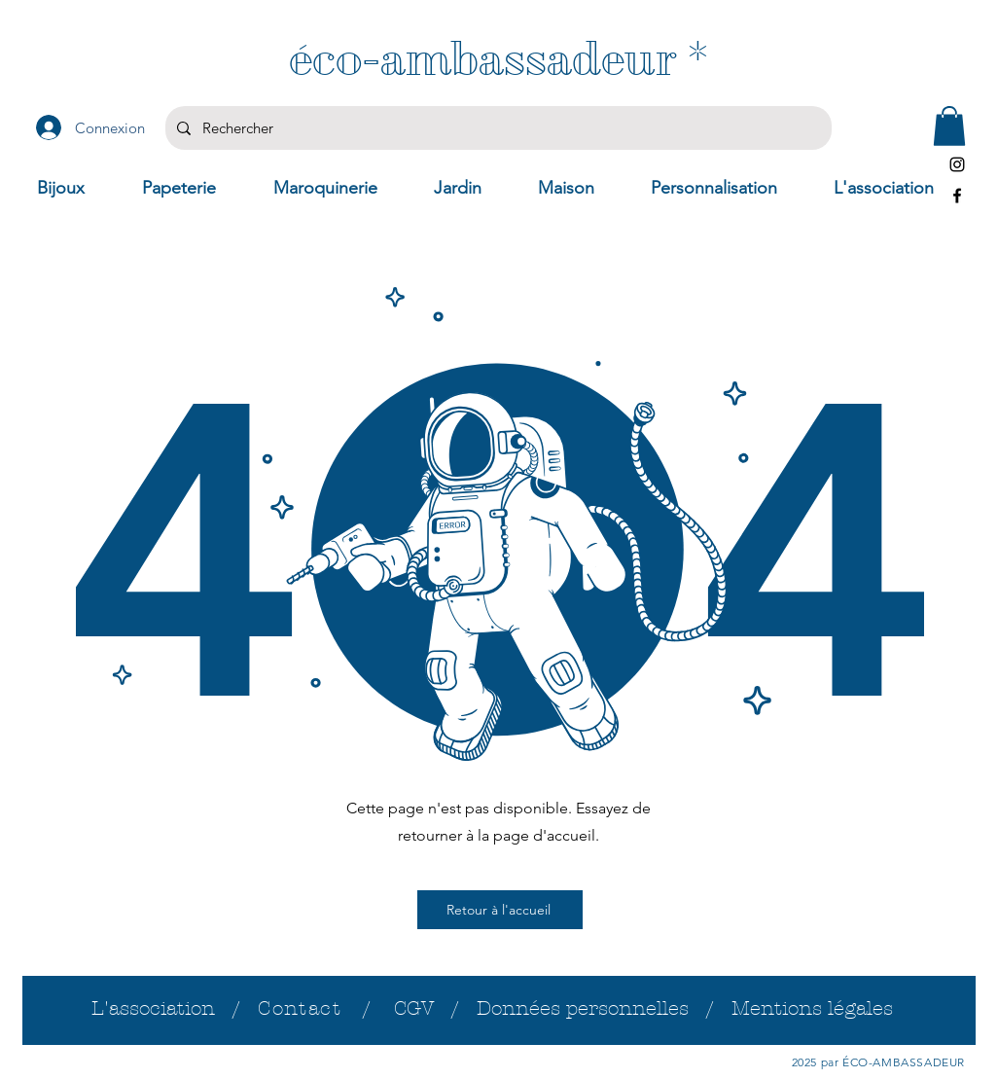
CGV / (435, 1008)
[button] (949, 126)
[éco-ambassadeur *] (498, 59)
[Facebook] (957, 195)
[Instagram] (957, 164)
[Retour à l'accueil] (500, 909)
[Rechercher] (496, 128)
